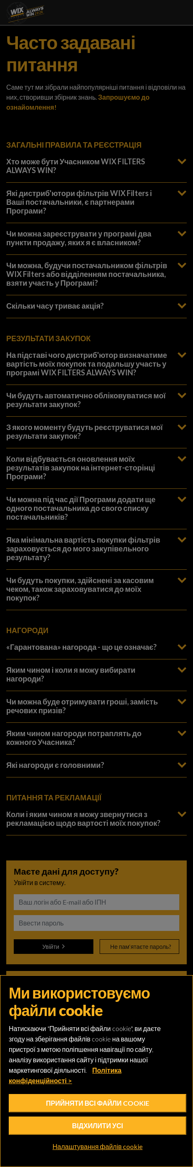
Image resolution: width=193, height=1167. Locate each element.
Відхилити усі (97, 1125)
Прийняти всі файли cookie (97, 1103)
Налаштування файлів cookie (98, 1146)
